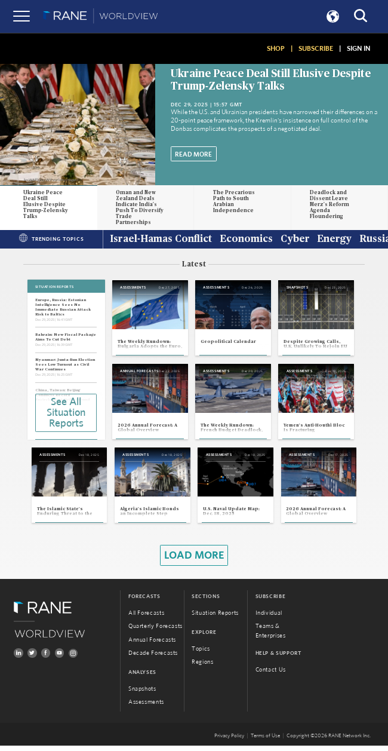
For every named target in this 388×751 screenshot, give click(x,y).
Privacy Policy (229, 741)
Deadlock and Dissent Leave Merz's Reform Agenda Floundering (329, 204)
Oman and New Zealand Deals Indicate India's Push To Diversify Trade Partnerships (140, 207)
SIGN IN (358, 48)
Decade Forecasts (153, 659)
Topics (201, 654)
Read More (193, 154)
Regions (202, 668)
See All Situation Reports (66, 413)
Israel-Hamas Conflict (161, 239)
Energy (334, 239)
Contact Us (270, 676)
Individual (268, 618)
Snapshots (142, 694)
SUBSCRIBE (315, 48)
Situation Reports (215, 618)
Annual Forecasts (152, 645)
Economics (246, 239)
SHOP (276, 48)
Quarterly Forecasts (155, 632)
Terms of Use (265, 741)
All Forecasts (146, 618)
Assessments (146, 708)
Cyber (295, 239)
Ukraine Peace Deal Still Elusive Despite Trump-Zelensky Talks (45, 204)
